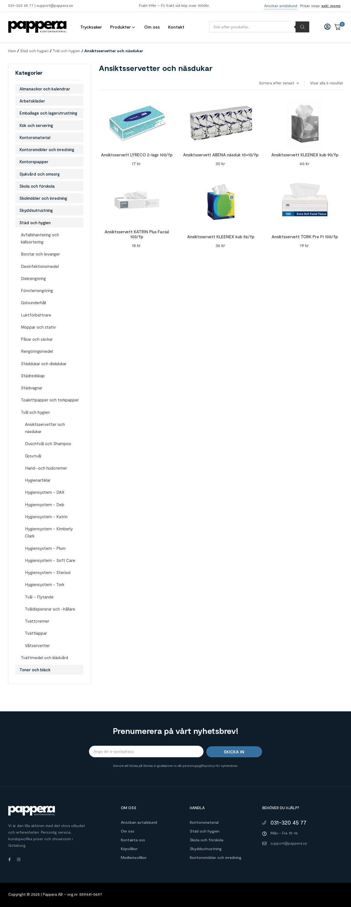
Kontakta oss (133, 839)
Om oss (127, 831)
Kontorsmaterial (35, 137)
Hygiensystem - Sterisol (48, 572)
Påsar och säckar (37, 339)
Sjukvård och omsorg (40, 173)
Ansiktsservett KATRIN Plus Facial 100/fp (137, 234)
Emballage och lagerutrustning (48, 112)
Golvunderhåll (33, 302)
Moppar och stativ (38, 326)
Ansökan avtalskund (139, 822)
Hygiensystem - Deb (44, 504)
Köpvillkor (129, 848)
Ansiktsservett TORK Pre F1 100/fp (305, 236)
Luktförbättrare (36, 314)
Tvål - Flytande (39, 596)
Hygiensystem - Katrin (46, 516)
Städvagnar (31, 387)
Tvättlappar (36, 633)
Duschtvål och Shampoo (48, 443)
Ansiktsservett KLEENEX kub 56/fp (220, 236)
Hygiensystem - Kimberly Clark (49, 532)
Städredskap (33, 375)
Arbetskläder (32, 100)
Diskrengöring (33, 278)
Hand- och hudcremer (46, 467)
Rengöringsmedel (37, 351)
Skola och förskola (37, 186)
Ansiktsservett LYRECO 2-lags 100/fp (136, 154)
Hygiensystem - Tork (44, 584)
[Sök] (302, 26)
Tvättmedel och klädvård (44, 657)
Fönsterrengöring (37, 290)
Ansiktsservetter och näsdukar (45, 428)
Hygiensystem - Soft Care (50, 560)
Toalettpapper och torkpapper (50, 399)
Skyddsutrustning (36, 210)
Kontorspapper (34, 161)
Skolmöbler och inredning (43, 198)
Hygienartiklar (38, 480)
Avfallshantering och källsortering (40, 238)
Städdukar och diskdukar (43, 363)
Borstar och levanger (40, 253)
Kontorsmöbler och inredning (47, 149)
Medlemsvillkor (134, 857)
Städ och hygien (34, 50)
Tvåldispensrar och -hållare (50, 608)
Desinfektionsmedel (40, 266)
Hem (12, 50)
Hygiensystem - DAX (44, 492)
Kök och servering (36, 125)
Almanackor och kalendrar (45, 88)
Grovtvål (33, 455)
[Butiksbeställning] (278, 83)
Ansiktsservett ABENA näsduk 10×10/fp (220, 154)
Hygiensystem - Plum (45, 548)
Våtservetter (37, 645)
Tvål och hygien (66, 50)
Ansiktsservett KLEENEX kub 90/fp (304, 154)
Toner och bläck (35, 669)
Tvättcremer (37, 620)
